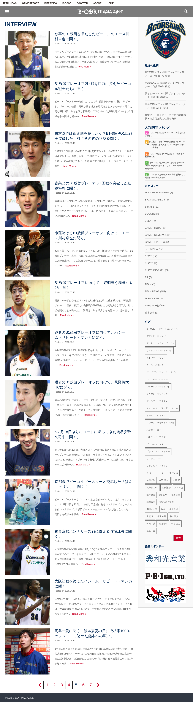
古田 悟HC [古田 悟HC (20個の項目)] (164, 480)
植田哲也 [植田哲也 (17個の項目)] (175, 495)
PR (146, 277)
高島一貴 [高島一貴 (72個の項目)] (151, 531)
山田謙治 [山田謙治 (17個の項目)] (166, 487)
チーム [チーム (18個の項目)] (175, 408)
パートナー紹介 (153, 305)
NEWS (148, 256)
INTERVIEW (151, 249)
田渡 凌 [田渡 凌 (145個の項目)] (150, 516)
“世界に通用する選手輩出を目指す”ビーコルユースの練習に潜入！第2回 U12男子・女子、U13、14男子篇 (165, 145)
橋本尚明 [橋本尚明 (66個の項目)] (151, 502)
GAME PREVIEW (154, 235)
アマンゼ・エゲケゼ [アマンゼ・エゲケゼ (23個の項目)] (156, 336)
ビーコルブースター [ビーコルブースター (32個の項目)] (156, 444)
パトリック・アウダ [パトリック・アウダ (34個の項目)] (156, 437)
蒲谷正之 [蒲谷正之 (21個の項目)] (175, 523)
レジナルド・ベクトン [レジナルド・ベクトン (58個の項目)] (157, 466)
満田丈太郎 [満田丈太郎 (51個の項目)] (152, 509)
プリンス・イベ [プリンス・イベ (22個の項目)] (154, 458)
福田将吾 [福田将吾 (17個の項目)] (161, 516)
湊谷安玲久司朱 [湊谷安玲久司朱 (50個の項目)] (166, 502)
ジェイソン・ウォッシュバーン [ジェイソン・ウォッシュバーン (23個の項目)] (161, 372)
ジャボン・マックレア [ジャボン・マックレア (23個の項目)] (157, 394)
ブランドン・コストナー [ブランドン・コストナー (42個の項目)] (158, 451)
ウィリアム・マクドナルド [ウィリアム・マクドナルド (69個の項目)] (159, 350)
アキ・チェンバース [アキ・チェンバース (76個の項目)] (168, 329)
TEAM (148, 284)
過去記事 (150, 312)
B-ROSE (149, 206)
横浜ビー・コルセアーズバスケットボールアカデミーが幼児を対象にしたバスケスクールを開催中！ (165, 166)
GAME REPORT (154, 242)
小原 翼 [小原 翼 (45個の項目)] (176, 480)
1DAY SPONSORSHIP (157, 192)
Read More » (85, 66)
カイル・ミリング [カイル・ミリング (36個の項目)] (155, 365)
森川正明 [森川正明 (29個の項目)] (163, 495)
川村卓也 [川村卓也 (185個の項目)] (178, 487)
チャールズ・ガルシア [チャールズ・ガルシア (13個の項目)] (157, 408)
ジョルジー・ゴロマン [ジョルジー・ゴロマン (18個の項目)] (157, 401)
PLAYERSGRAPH (155, 270)
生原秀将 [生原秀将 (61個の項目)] (173, 509)
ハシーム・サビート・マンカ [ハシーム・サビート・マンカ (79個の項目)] (160, 422)
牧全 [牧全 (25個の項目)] (163, 509)
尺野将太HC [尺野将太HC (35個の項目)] (152, 487)
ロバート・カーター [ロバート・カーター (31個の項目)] (156, 473)
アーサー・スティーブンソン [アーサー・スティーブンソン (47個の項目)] (160, 343)
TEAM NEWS (152, 291)
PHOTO (149, 263)
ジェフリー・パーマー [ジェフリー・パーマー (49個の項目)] (157, 379)
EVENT (149, 221)
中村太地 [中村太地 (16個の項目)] (173, 473)
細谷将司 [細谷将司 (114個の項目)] (163, 523)
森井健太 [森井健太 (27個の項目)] (151, 495)
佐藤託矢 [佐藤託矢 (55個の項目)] (151, 480)
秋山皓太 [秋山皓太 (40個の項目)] (174, 516)
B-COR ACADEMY (155, 199)
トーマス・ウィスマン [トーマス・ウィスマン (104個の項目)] (157, 415)
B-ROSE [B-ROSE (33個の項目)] (151, 329)
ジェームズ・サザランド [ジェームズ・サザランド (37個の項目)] (158, 386)
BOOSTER (151, 214)
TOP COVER (152, 298)
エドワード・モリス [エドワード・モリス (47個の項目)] (156, 357)
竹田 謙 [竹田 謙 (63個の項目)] (151, 523)
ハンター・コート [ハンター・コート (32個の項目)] (155, 430)
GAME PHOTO (153, 228)
